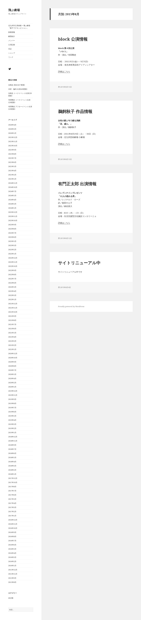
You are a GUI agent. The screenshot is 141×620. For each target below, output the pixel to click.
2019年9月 (12, 399)
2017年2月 (12, 511)
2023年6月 (12, 237)
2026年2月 (12, 129)
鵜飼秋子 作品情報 (75, 111)
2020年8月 (12, 366)
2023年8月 (12, 229)
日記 (10, 49)
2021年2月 (12, 345)
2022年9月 (12, 270)
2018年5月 (12, 457)
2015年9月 (12, 578)
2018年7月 (12, 449)
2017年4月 (12, 503)
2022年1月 (12, 299)
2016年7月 (12, 540)
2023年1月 (12, 254)
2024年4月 (12, 200)
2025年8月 (12, 154)
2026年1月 (12, 133)
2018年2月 (12, 470)
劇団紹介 (11, 36)
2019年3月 (12, 424)
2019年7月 (12, 407)
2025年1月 (12, 179)
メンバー (11, 40)
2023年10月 (12, 220)
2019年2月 (12, 428)
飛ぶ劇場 (14, 10)
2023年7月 (12, 233)
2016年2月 (12, 561)
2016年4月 (12, 553)
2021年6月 (12, 328)
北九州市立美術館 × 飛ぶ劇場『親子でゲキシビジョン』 (19, 26)
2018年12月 (12, 437)
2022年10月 (12, 266)
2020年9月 (12, 362)
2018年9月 (12, 445)
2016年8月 (12, 536)
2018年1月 (12, 474)
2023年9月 (12, 224)
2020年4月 (12, 378)
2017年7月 (12, 491)
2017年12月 (12, 478)
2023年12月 (12, 212)
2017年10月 (12, 482)
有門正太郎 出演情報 (77, 184)
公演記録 (11, 44)
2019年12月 (12, 391)
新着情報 (11, 32)
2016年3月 (12, 557)
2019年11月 (12, 395)
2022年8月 (12, 274)
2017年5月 (12, 499)
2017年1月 (12, 516)
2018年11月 (12, 441)
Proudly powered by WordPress (71, 306)
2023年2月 (12, 249)
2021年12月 (12, 303)
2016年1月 (12, 565)
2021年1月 (12, 349)
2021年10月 (12, 312)
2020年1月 (12, 387)
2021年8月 (12, 320)
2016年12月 (12, 520)
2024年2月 (12, 204)
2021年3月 (12, 341)
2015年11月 (12, 574)
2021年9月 (12, 316)
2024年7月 (12, 191)
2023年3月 (12, 245)
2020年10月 (12, 358)
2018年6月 (12, 453)
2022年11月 (12, 262)
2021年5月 (12, 333)
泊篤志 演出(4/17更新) (16, 85)
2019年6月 (12, 412)
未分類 (10, 598)
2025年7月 (12, 158)
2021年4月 (12, 337)
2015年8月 (12, 582)
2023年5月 (12, 241)
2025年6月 (12, 162)
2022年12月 (12, 258)
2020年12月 (12, 353)
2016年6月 (12, 545)
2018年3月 (12, 466)
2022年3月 (12, 295)
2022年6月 (12, 283)
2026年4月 (12, 125)
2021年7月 (12, 324)
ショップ (11, 53)
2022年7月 (12, 279)
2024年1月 (12, 208)
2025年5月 (12, 166)
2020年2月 (12, 382)
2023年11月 (12, 216)
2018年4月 (12, 461)
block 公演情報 (73, 39)
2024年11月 (12, 183)
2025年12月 (12, 137)
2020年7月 (12, 370)
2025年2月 (12, 175)
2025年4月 (12, 170)
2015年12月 (12, 570)
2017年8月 (12, 486)
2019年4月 (12, 420)
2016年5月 (12, 549)
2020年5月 (12, 374)
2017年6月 (12, 495)
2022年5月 (12, 287)
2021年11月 (12, 308)
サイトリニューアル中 (79, 263)
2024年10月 (12, 187)
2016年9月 (12, 532)
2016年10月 (12, 528)
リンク (10, 57)
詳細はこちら (64, 71)
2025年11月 (12, 141)
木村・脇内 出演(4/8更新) (17, 89)
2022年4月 (12, 291)
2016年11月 (12, 524)
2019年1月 (12, 432)
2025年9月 (12, 150)
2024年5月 (12, 195)
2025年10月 (12, 145)
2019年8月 (12, 403)
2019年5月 (12, 416)
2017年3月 (12, 507)
